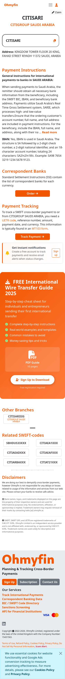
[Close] (61, 653)
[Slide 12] (25, 470)
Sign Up (9, 582)
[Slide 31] (49, 470)
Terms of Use (8, 643)
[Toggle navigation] (50, 4)
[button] (56, 5)
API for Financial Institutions (22, 611)
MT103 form (40, 228)
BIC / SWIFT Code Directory (20, 603)
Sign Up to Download (32, 380)
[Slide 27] (44, 470)
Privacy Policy (20, 674)
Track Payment (32, 237)
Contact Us (50, 582)
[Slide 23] (39, 470)
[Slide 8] (20, 470)
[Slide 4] (15, 470)
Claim (56, 12)
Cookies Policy (44, 670)
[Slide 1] (32, 428)
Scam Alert (41, 646)
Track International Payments (22, 595)
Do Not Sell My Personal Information (32, 645)
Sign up (55, 253)
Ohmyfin (11, 5)
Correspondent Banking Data (22, 599)
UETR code (9, 220)
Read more (49, 132)
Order (32, 193)
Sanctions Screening (16, 607)
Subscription (28, 582)
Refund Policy (22, 643)
